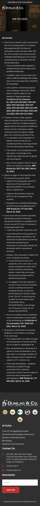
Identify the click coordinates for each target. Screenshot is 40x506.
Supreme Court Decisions (13, 444)
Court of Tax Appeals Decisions (15, 431)
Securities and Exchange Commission (18, 434)
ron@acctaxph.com (13, 470)
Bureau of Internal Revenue (13, 438)
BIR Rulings (7, 441)
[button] (36, 7)
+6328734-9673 (12, 466)
